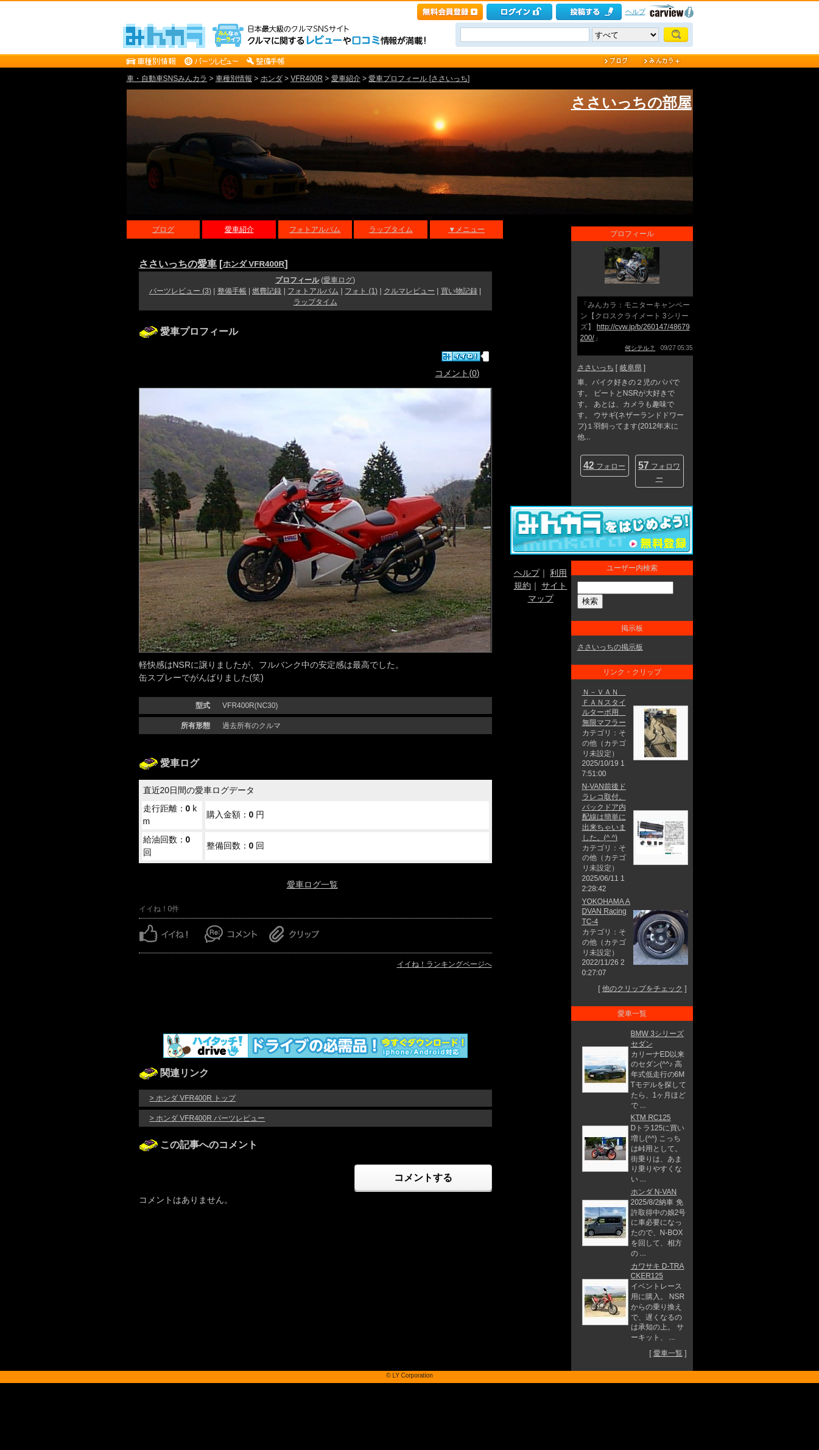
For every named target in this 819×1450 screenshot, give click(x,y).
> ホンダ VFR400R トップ (193, 1098)
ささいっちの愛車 (178, 263)
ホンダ (272, 78)
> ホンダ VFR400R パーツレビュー (207, 1118)
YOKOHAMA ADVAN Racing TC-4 (606, 911)
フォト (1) (361, 291)
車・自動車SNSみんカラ (167, 78)
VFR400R (306, 78)
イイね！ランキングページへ (444, 964)
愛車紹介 (345, 78)
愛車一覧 (668, 1353)
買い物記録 (459, 291)
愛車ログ (338, 280)
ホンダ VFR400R (254, 263)
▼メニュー (466, 229)
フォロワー (659, 471)
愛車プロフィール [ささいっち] (418, 78)
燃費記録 (266, 291)
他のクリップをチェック (642, 988)
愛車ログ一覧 (312, 884)
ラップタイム (391, 229)
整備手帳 (232, 291)
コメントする (423, 1177)
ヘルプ (635, 11)
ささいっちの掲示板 (610, 647)
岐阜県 (631, 367)
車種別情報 (234, 78)
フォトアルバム (314, 229)
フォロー (604, 465)
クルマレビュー (409, 291)
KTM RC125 (651, 1117)
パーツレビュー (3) (180, 291)
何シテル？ (640, 348)
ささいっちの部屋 (631, 102)
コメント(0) (457, 373)
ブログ (163, 229)
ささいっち (595, 367)
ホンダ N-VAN (654, 1192)
